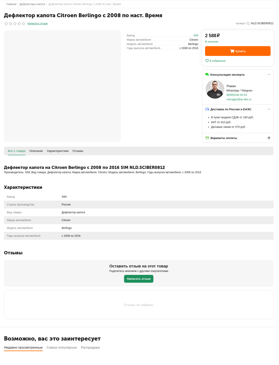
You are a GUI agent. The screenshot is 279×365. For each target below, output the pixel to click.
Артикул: (241, 23)
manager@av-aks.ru (239, 99)
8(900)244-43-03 (237, 94)
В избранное (215, 61)
